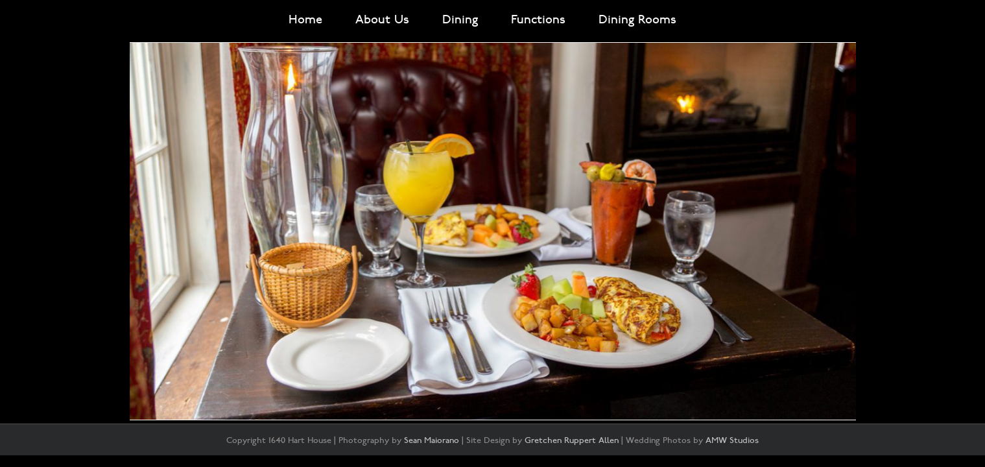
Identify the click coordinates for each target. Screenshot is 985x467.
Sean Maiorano (431, 440)
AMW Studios (732, 440)
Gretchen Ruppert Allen (572, 440)
